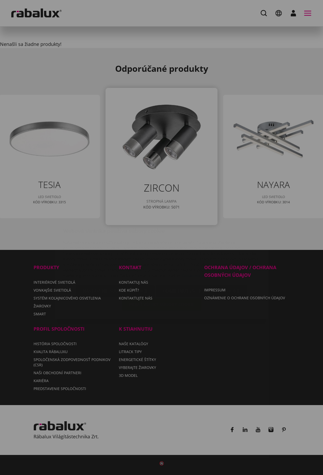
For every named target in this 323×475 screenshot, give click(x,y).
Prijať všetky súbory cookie (161, 273)
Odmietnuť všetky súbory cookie (201, 260)
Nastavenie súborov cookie (115, 260)
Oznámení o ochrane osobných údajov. (217, 244)
